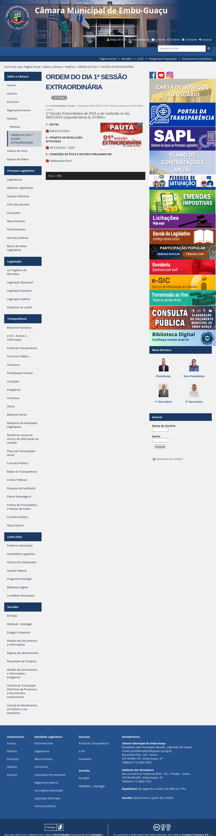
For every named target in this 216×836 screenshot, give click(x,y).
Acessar (207, 39)
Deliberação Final (59, 161)
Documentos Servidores (197, 59)
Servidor (127, 59)
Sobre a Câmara (53, 67)
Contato (160, 39)
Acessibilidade (141, 39)
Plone (63, 829)
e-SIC (140, 59)
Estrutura (13, 751)
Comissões (41, 758)
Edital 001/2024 (57, 131)
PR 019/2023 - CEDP (60, 148)
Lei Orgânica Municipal (48, 782)
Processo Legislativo (20, 168)
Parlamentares (43, 735)
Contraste (191, 39)
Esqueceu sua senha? (167, 459)
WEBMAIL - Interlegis (92, 778)
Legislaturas (41, 743)
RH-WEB (84, 770)
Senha (156, 436)
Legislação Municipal (47, 790)
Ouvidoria (85, 751)
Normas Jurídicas (45, 798)
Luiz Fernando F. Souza (62, 105)
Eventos (12, 766)
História (12, 743)
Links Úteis (14, 530)
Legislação (14, 258)
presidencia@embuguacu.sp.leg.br (151, 742)
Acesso (11, 735)
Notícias (70, 67)
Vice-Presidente (194, 376)
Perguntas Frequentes (163, 59)
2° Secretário (194, 402)
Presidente (163, 376)
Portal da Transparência (94, 735)
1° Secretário (163, 402)
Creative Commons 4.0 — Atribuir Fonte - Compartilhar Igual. (176, 828)
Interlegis (96, 826)
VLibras (175, 39)
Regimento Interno (46, 774)
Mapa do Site (118, 39)
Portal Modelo (62, 826)
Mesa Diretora (43, 751)
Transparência (16, 314)
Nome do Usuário (164, 426)
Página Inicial (108, 59)
